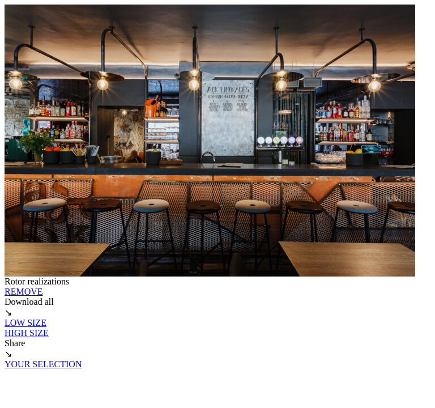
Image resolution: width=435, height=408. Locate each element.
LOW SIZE (25, 323)
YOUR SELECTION (43, 364)
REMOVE (24, 291)
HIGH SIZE (27, 333)
